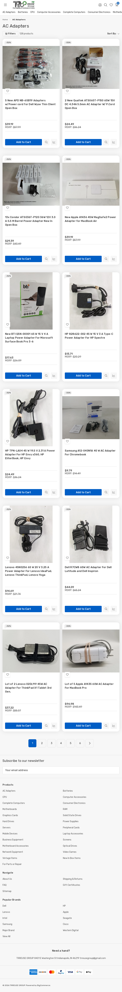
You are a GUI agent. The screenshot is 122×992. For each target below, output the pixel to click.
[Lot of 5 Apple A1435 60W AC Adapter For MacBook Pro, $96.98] (90, 651)
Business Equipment (13, 839)
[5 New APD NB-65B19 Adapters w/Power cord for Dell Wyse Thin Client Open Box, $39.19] (31, 67)
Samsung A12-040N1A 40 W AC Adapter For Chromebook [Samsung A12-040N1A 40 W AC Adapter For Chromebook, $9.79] (90, 452)
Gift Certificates (71, 885)
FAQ (5, 885)
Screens (67, 839)
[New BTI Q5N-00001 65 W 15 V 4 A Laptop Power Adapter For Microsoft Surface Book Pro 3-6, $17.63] (31, 301)
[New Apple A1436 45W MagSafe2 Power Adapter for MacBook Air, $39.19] (90, 184)
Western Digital (70, 930)
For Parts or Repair (12, 864)
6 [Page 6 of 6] (80, 743)
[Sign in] (100, 5)
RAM (65, 809)
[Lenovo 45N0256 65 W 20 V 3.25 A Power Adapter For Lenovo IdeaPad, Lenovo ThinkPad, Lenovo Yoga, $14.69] (31, 534)
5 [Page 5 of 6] (70, 743)
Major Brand (8, 930)
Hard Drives (8, 821)
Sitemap (7, 891)
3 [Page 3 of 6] (51, 743)
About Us (7, 879)
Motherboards (10, 809)
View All (6, 936)
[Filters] (10, 33)
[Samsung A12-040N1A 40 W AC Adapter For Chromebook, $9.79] (90, 417)
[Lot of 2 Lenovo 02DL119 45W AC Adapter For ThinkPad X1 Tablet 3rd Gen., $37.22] (31, 651)
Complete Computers (74, 12)
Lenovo (6, 912)
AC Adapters (9, 12)
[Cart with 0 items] (116, 5)
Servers (6, 827)
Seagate (67, 918)
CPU (32, 12)
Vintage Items (10, 858)
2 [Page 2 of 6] (42, 743)
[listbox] (77, 33)
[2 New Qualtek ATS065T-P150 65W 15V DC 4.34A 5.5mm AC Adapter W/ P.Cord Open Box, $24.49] (90, 67)
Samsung (7, 924)
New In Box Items (72, 858)
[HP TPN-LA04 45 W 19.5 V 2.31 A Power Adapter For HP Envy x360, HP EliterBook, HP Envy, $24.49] (31, 417)
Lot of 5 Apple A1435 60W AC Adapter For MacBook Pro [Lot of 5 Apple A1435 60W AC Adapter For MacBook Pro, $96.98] (89, 685)
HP (64, 906)
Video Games (69, 852)
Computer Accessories (49, 12)
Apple (66, 912)
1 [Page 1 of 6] (32, 743)
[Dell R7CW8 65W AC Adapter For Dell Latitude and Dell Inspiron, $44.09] (90, 534)
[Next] (90, 743)
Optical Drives (70, 846)
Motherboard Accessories (16, 846)
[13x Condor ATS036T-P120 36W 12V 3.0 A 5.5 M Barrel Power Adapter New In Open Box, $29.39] (31, 184)
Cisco (65, 924)
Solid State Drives (72, 815)
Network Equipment (13, 852)
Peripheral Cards (71, 827)
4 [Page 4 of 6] (61, 743)
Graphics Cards (10, 815)
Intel (5, 918)
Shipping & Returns (72, 879)
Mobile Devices (10, 833)
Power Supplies (70, 821)
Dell (4, 906)
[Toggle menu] (5, 5)
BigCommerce (43, 985)
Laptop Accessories (73, 833)
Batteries (23, 12)
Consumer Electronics (99, 12)
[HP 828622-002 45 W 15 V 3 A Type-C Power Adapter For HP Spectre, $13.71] (90, 301)
